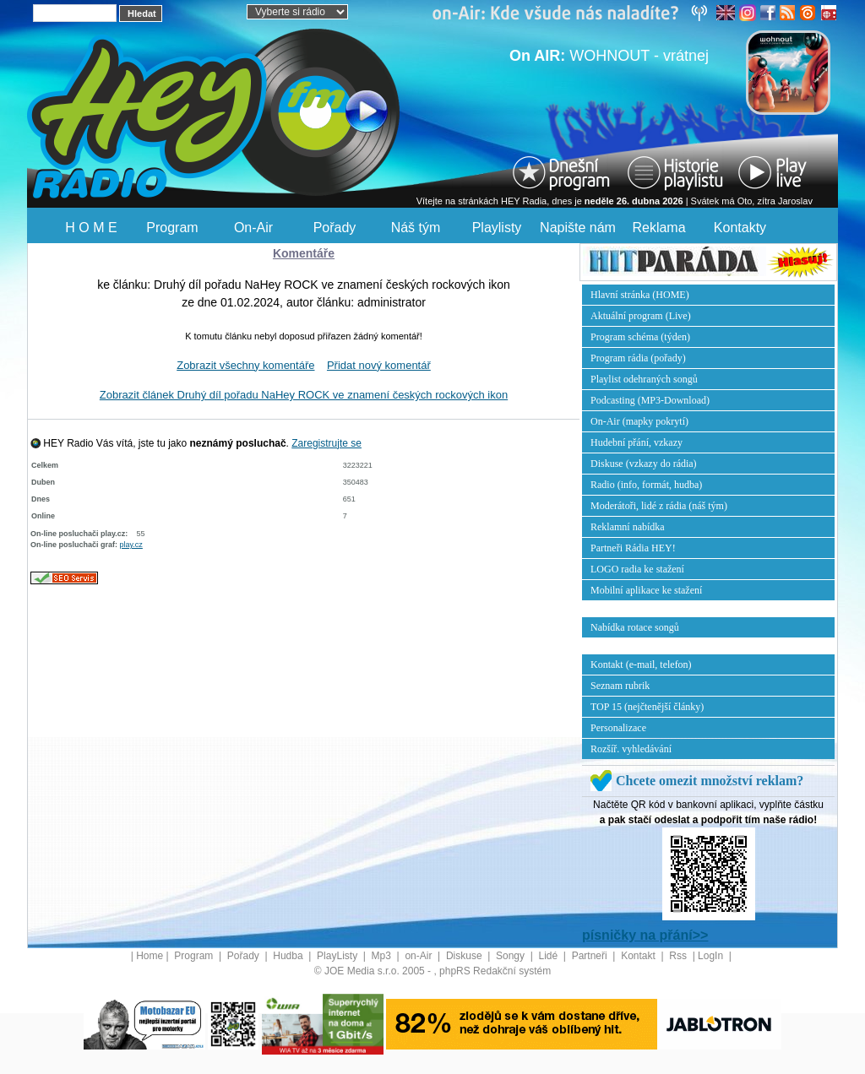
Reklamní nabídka (627, 527)
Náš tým (416, 227)
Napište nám (578, 227)
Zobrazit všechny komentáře (245, 365)
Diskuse (465, 956)
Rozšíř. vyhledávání (631, 749)
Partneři (591, 956)
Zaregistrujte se (326, 443)
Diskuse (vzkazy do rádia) (643, 463)
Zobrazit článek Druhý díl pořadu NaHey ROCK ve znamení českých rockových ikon (304, 394)
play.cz (131, 544)
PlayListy (338, 956)
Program (172, 227)
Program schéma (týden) (640, 337)
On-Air (253, 227)
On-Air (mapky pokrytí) (639, 421)
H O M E (91, 227)
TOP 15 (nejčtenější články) (647, 707)
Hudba (289, 956)
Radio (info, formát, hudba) (646, 485)
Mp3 (383, 956)
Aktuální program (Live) (640, 316)
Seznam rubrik (620, 686)
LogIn (712, 956)
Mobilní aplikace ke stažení (646, 590)
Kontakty (740, 227)
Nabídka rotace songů (634, 627)
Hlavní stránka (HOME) (639, 295)
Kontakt (639, 956)
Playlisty (497, 227)
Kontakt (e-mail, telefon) (641, 664)
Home (149, 956)
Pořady (334, 227)
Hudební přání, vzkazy (636, 442)
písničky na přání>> (645, 935)
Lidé (550, 956)
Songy (511, 956)
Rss (679, 956)
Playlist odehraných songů (644, 379)
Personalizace (618, 728)
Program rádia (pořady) (638, 358)
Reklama (658, 227)
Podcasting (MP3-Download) (650, 400)
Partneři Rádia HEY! (633, 548)
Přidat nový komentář (379, 365)
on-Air (419, 956)
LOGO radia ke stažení (637, 569)
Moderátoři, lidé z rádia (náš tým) (658, 506)
